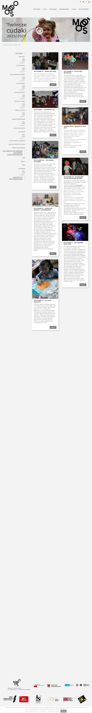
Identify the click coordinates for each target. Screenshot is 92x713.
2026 (23, 59)
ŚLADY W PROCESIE (19, 128)
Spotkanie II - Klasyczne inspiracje (73, 72)
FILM (23, 158)
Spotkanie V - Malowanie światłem (73, 243)
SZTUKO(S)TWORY (19, 92)
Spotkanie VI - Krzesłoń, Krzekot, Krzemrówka (43, 209)
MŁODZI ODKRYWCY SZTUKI (17, 144)
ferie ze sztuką (20, 110)
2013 (19, 45)
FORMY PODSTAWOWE (18, 148)
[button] (80, 2)
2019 (23, 173)
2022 (23, 134)
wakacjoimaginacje (18, 119)
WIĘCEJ (53, 84)
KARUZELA (15, 45)
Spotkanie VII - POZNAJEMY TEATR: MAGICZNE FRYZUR (74, 177)
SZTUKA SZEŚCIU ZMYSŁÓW (17, 140)
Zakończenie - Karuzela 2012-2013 (75, 127)
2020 (23, 171)
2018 (23, 136)
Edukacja (5, 45)
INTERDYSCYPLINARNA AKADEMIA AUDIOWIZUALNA (13, 153)
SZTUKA (10, 45)
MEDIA (23, 161)
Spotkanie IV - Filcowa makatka (42, 301)
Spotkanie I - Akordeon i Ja (44, 109)
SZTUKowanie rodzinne (17, 74)
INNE (23, 165)
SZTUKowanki (20, 83)
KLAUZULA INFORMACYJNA (16, 178)
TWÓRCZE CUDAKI (19, 101)
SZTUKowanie (20, 65)
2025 (23, 61)
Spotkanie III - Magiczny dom (45, 71)
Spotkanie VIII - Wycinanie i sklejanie (44, 161)
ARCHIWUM (21, 132)
